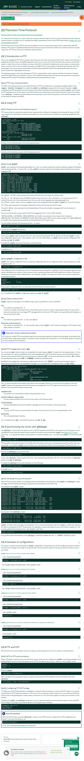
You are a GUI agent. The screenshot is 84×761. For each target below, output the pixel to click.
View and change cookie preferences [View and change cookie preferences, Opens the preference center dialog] (56, 751)
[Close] (68, 749)
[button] (6, 753)
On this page (7, 17)
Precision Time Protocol (15, 14)
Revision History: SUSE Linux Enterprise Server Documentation (21, 35)
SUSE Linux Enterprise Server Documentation (16, 12)
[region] (38, 752)
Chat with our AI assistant (71, 746)
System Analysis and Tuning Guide (40, 12)
